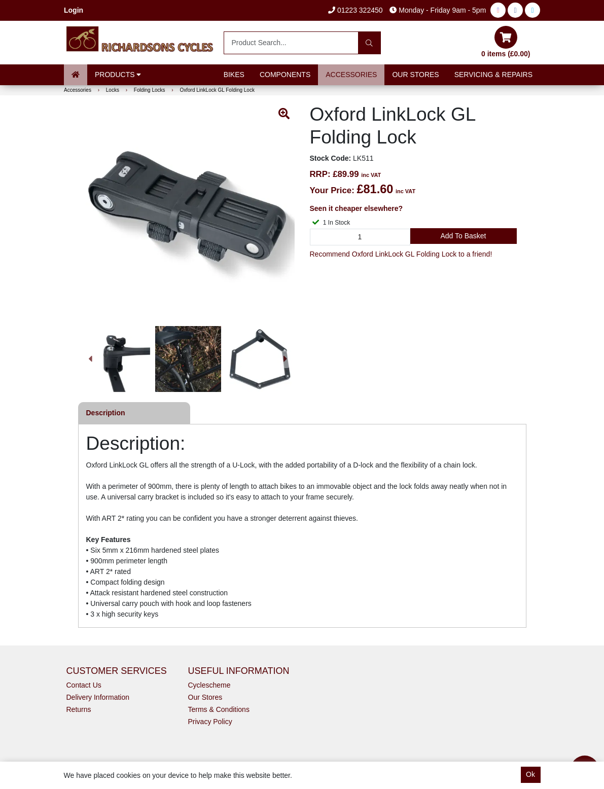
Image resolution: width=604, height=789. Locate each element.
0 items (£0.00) (505, 42)
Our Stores (415, 74)
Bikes (234, 74)
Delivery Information (98, 697)
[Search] (369, 42)
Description (105, 413)
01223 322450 (355, 10)
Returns (78, 709)
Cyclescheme (209, 685)
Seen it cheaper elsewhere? (356, 208)
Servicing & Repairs (493, 74)
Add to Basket (463, 236)
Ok (530, 774)
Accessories (351, 74)
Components (285, 74)
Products (118, 74)
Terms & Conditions (219, 709)
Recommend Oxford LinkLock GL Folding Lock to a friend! (401, 254)
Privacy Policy (210, 722)
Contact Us (83, 685)
